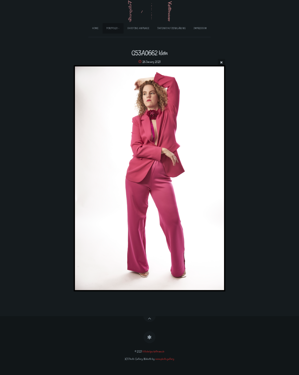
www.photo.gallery (164, 359)
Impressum (200, 28)
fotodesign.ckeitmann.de (153, 351)
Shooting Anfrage (138, 28)
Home (95, 28)
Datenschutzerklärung (171, 28)
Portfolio (112, 28)
